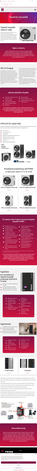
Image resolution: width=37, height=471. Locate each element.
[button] (35, 454)
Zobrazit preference (18, 467)
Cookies (14, 469)
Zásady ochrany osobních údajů (20, 469)
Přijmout (18, 462)
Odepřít (18, 465)
